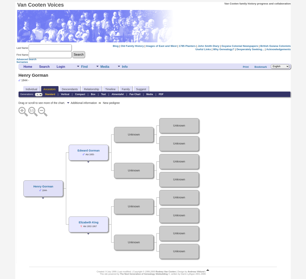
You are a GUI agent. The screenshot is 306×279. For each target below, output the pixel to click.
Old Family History (132, 46)
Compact (80, 94)
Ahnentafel (118, 94)
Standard (50, 94)
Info (125, 66)
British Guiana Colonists (275, 46)
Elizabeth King (88, 222)
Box (93, 94)
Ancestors (50, 89)
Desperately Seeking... (250, 49)
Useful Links (203, 49)
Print (246, 66)
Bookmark (260, 66)
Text (103, 94)
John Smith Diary (208, 46)
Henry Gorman (43, 186)
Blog (116, 46)
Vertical (65, 94)
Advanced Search (26, 59)
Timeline (110, 89)
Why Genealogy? (223, 49)
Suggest (141, 89)
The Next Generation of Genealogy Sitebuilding (144, 274)
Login (61, 66)
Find (84, 66)
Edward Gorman (88, 150)
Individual (31, 89)
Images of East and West (161, 46)
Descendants (70, 89)
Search (44, 66)
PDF (161, 94)
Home (27, 66)
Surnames (22, 62)
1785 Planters (187, 46)
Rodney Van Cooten (166, 271)
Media (105, 66)
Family (126, 89)
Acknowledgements (278, 49)
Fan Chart (135, 94)
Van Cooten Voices (40, 5)
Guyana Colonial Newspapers (239, 46)
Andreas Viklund (196, 271)
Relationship (91, 89)
